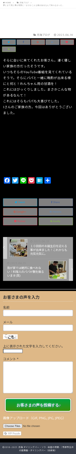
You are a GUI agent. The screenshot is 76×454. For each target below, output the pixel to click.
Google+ (20, 212)
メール (8, 322)
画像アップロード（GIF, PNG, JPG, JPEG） (34, 418)
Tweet (20, 202)
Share (55, 202)
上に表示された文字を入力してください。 (34, 346)
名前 (6, 307)
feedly (55, 221)
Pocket (20, 221)
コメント (10, 359)
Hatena (56, 212)
